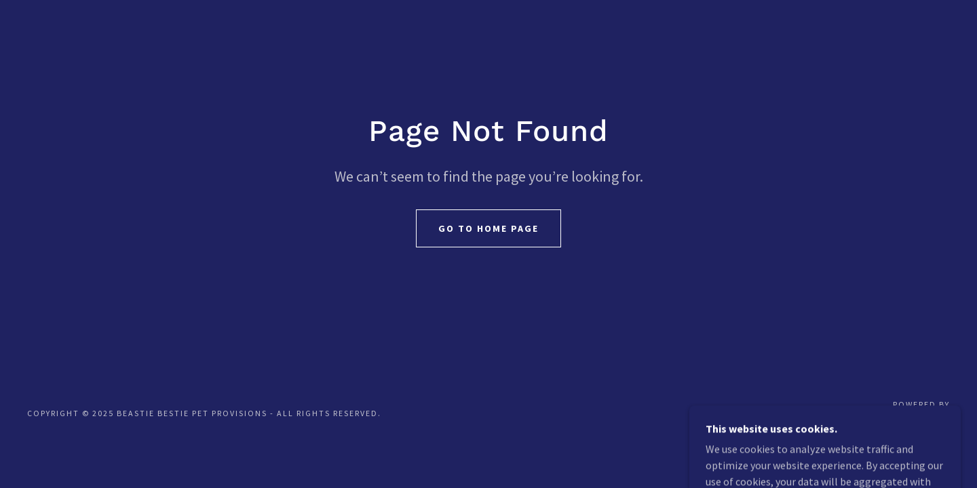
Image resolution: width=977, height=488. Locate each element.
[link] (905, 420)
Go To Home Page (488, 228)
